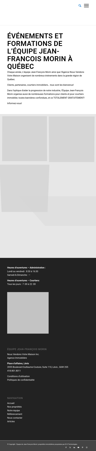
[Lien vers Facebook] (66, 447)
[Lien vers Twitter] (70, 447)
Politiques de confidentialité (20, 380)
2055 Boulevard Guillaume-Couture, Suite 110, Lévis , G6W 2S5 (37, 367)
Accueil (10, 403)
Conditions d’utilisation (18, 376)
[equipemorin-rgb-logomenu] (40, 5)
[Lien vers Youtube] (78, 447)
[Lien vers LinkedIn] (74, 447)
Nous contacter (14, 418)
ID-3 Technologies (71, 444)
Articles (11, 421)
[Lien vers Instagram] (87, 447)
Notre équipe (13, 410)
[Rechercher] (78, 5)
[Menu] (85, 5)
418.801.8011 (14, 370)
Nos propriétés (14, 406)
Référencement (14, 414)
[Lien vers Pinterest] (83, 447)
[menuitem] (78, 5)
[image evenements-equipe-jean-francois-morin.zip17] (25, 139)
